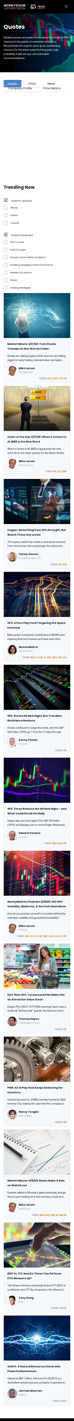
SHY (41, 936)
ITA (60, 1308)
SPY (65, 936)
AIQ (54, 471)
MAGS (54, 843)
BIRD (65, 471)
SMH (46, 936)
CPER (64, 564)
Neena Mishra (28, 647)
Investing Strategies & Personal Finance (31, 264)
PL (45, 657)
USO (56, 936)
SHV (36, 936)
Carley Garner (28, 554)
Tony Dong (26, 1298)
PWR (65, 1122)
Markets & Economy (21, 272)
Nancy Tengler (29, 1112)
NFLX (49, 378)
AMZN (33, 657)
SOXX (55, 378)
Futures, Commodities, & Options (28, 257)
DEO (65, 1029)
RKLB (49, 657)
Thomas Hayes (29, 1019)
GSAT (52, 1215)
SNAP (61, 1215)
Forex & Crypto (18, 249)
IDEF (65, 1308)
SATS (54, 657)
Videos (14, 215)
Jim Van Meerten (30, 1391)
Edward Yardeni (29, 833)
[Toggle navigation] (66, 6)
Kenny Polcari (28, 740)
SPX (65, 378)
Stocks (13, 280)
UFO (60, 378)
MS (65, 1215)
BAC (48, 1215)
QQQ (59, 471)
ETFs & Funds (17, 242)
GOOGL (40, 657)
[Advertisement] (37, 134)
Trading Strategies (20, 287)
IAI (57, 1215)
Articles (14, 207)
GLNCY (64, 1401)
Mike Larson (27, 368)
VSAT (60, 657)
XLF (60, 936)
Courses (14, 222)
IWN (27, 936)
